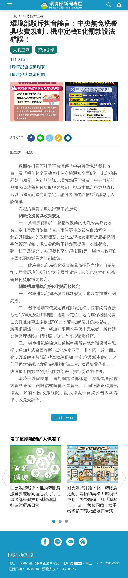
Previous (4, 478)
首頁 (13, 16)
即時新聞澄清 (33, 16)
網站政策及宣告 (22, 555)
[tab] (53, 521)
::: (11, 21)
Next (123, 478)
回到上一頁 (64, 418)
